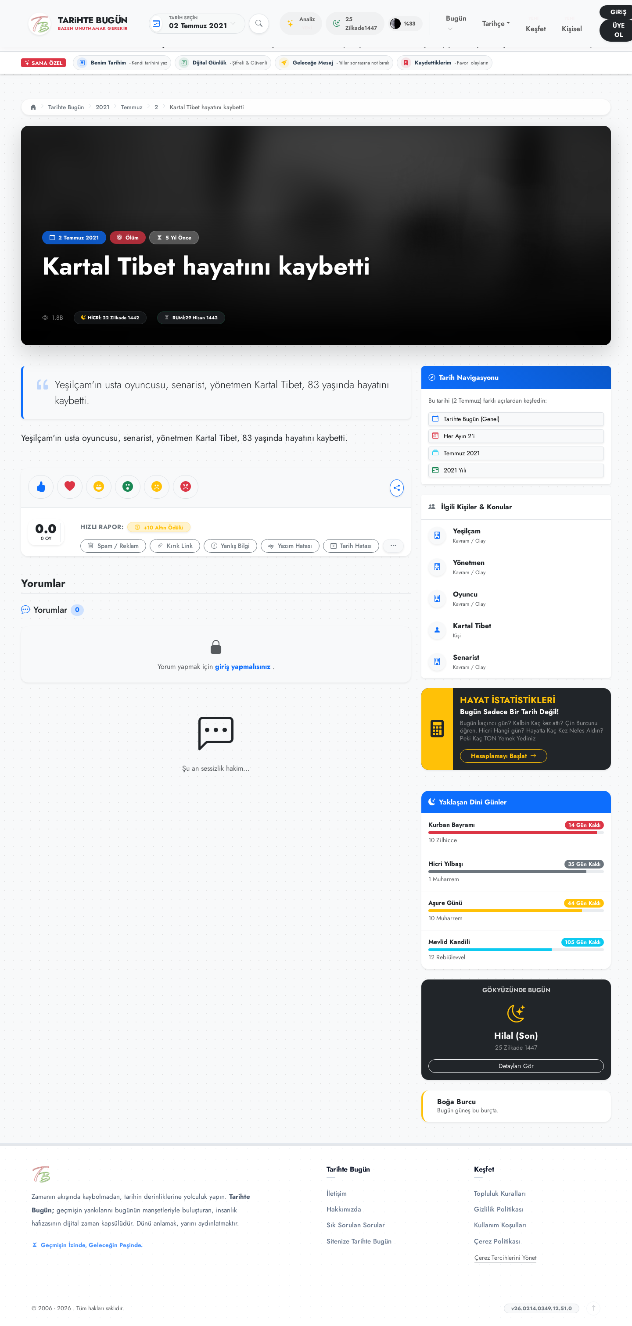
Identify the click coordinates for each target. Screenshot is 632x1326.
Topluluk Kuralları (500, 1193)
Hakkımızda (344, 1209)
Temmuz (132, 107)
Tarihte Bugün (66, 107)
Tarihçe (493, 23)
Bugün (456, 23)
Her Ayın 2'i (453, 436)
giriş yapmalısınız (244, 666)
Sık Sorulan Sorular (356, 1225)
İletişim (337, 1193)
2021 (102, 107)
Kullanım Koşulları (500, 1225)
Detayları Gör (516, 1066)
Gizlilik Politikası (498, 1209)
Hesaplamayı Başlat (503, 755)
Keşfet (536, 24)
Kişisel (572, 24)
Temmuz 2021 (456, 453)
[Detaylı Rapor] (393, 546)
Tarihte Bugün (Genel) (465, 419)
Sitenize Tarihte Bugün (359, 1241)
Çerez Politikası (497, 1241)
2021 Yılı (449, 470)
